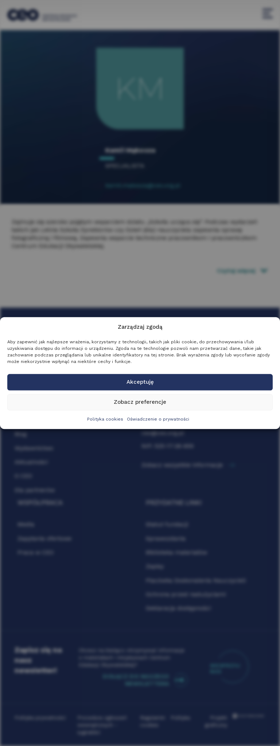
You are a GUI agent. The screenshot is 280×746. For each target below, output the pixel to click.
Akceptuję (140, 382)
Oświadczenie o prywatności (158, 419)
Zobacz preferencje (140, 402)
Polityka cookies (105, 419)
